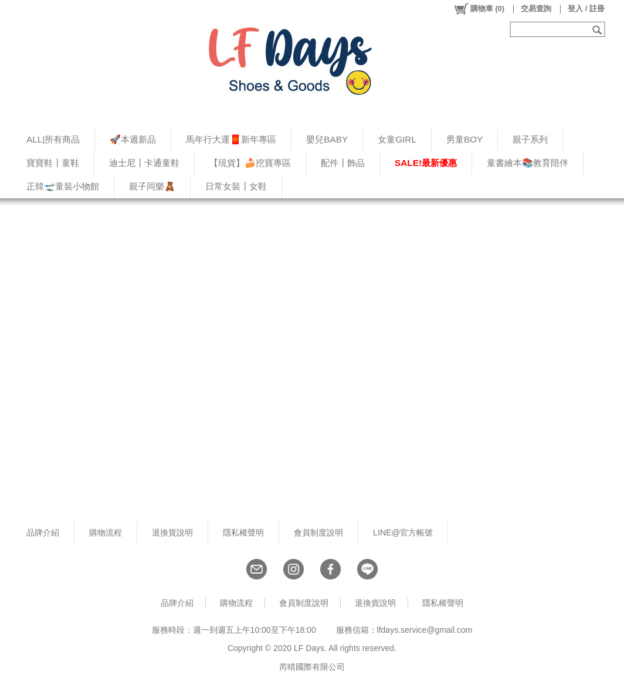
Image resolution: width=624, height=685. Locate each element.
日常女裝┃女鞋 (236, 186)
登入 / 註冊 (586, 8)
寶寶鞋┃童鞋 (52, 163)
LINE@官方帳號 (403, 532)
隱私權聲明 (243, 532)
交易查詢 (536, 8)
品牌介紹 (42, 532)
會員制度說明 (318, 532)
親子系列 (530, 139)
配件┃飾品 (343, 163)
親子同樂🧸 (152, 186)
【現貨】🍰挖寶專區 (250, 163)
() (479, 9)
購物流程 (105, 532)
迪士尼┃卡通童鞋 (144, 163)
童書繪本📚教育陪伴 (527, 163)
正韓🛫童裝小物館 (62, 186)
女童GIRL (397, 139)
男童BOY (464, 139)
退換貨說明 (172, 532)
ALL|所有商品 (53, 139)
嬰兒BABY (327, 139)
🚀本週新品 (133, 139)
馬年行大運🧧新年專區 (231, 139)
